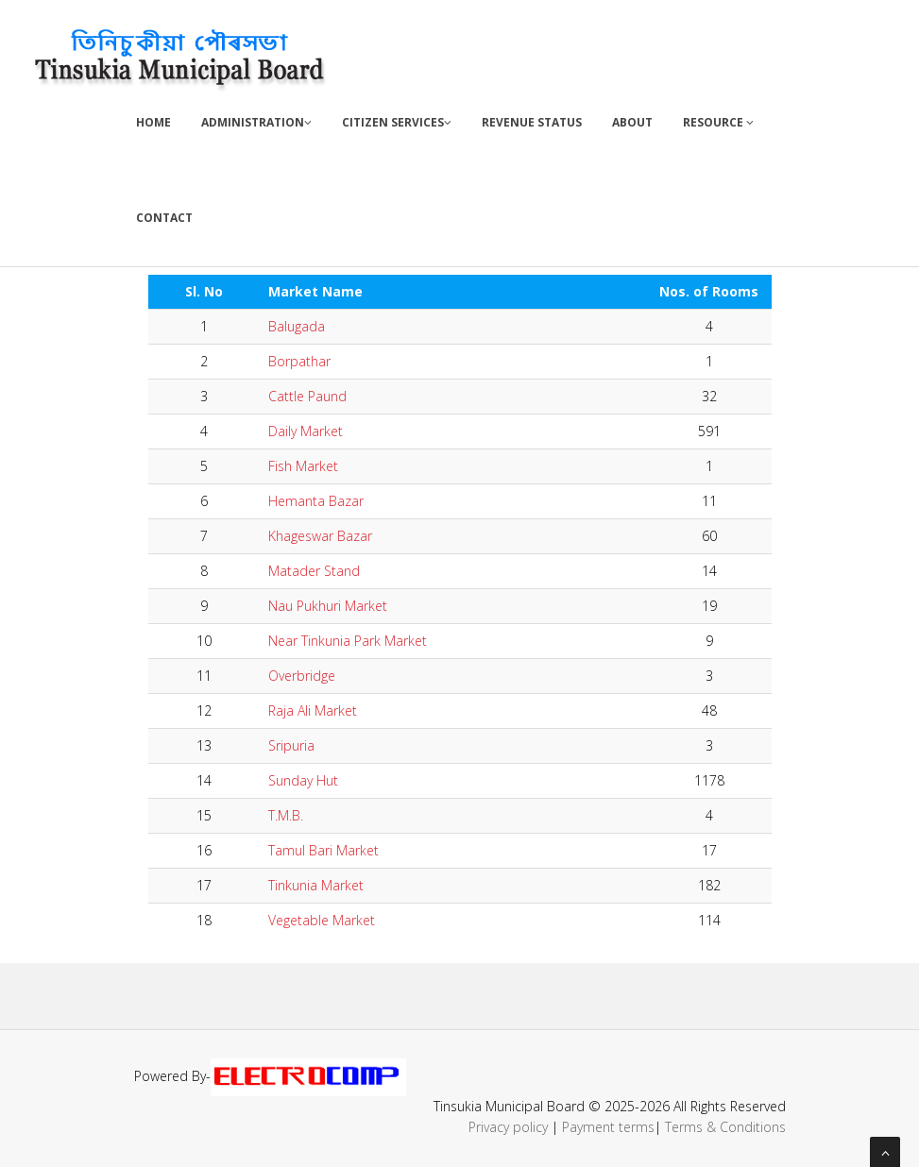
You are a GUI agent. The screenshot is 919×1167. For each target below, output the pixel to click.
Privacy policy (508, 1127)
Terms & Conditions (725, 1127)
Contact (164, 218)
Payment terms (608, 1127)
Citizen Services (396, 122)
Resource (718, 122)
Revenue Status (532, 122)
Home (153, 122)
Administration (256, 122)
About (632, 122)
